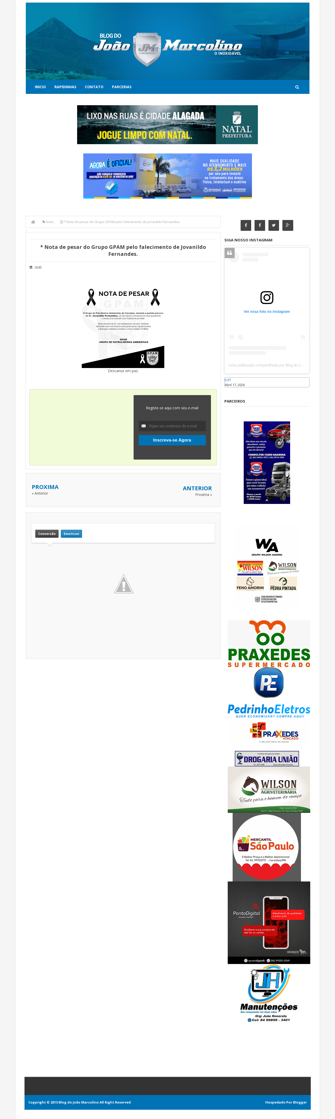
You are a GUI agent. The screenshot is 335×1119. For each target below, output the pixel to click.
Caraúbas (232, 389)
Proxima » (203, 494)
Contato (94, 86)
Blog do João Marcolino (79, 1102)
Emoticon (71, 534)
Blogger (300, 1102)
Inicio (40, 86)
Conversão (47, 534)
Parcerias (122, 86)
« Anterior (40, 493)
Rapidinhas (65, 86)
